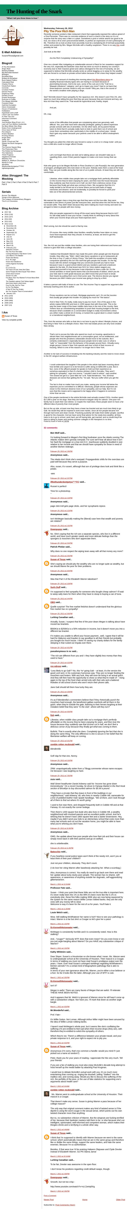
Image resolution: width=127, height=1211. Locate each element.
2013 (7, 221)
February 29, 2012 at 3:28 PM (62, 583)
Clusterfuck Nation (9, 86)
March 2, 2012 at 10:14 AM (60, 1156)
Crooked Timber (8, 90)
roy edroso (56, 666)
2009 (7, 300)
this (117, 45)
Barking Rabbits (8, 71)
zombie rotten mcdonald (63, 744)
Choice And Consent (13, 274)
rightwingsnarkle (8, 168)
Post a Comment (50, 1195)
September (10, 232)
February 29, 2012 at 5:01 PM (62, 741)
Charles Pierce (7, 84)
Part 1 (4, 182)
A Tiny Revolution (8, 67)
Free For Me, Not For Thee (15, 285)
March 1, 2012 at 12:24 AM (60, 884)
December (10, 226)
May (8, 241)
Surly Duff (56, 587)
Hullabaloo (6, 111)
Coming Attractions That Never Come (18, 254)
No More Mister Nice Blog (11, 126)
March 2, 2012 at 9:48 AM (60, 1129)
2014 (7, 219)
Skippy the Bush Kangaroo (12, 143)
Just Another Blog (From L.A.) (13, 122)
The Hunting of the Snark (34, 11)
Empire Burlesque (9, 97)
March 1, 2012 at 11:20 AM (60, 909)
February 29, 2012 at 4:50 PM (62, 711)
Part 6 (31, 182)
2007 (7, 305)
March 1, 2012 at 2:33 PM (60, 948)
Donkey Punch (7, 95)
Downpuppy (56, 529)
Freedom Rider (7, 103)
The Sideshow (7, 153)
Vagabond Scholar (9, 157)
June (8, 239)
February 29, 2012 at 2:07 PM (62, 478)
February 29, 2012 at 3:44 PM (62, 598)
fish (52, 715)
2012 (7, 224)
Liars (7, 265)
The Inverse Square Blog (11, 147)
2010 (7, 298)
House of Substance (9, 109)
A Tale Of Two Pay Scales (14, 289)
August (9, 234)
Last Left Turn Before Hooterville (14, 124)
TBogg (4, 145)
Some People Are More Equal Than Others (20, 272)
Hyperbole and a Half (10, 113)
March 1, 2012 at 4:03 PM (60, 1006)
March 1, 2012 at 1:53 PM (60, 924)
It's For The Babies (12, 287)
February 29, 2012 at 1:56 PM (62, 451)
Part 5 (25, 182)
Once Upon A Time (9, 130)
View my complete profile (12, 320)
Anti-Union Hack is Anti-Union (16, 283)
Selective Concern (12, 249)
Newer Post (49, 1199)
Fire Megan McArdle (9, 101)
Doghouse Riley (8, 93)
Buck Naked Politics (9, 80)
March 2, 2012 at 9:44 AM (60, 1086)
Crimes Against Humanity (14, 264)
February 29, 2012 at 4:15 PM (62, 662)
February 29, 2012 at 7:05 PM (62, 775)
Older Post (120, 1199)
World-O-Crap (7, 162)
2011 (7, 296)
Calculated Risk (8, 82)
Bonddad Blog (7, 76)
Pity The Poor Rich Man (14, 252)
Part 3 (15, 182)
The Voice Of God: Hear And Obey (18, 269)
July (8, 237)
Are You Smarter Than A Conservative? (19, 291)
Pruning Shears (8, 136)
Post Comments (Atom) (65, 1205)
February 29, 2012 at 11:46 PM (62, 848)
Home (84, 1199)
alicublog (5, 164)
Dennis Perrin (7, 92)
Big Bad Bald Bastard (10, 72)
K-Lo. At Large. (11, 259)
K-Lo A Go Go (11, 268)
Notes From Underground (11, 128)
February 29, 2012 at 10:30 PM (62, 828)
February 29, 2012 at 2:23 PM (62, 510)
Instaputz (5, 120)
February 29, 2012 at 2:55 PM (62, 556)
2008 (7, 303)
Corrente (5, 88)
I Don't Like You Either (10, 115)
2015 (7, 217)
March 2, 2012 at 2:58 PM (60, 1174)
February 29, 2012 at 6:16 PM (62, 760)
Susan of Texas (58, 559)
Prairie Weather (8, 134)
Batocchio (56, 851)
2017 (7, 212)
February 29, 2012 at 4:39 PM (62, 692)
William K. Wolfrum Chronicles (13, 160)
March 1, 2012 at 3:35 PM (60, 977)
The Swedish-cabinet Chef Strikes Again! (20, 281)
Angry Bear (6, 69)
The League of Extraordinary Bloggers (16, 199)
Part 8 (4, 184)
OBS (53, 602)
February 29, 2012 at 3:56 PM (62, 613)
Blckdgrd (5, 74)
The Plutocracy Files (9, 149)
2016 (7, 214)
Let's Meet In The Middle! (14, 255)
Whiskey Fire (7, 159)
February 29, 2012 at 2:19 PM (62, 498)
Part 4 (20, 182)
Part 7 (36, 182)
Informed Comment (9, 118)
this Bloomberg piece (101, 79)
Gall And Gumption (9, 105)
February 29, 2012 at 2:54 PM (62, 543)
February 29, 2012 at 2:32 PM (62, 525)
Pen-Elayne (6, 132)
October (9, 230)
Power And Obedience (13, 262)
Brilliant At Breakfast (9, 78)
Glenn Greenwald (8, 107)
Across (9, 195)
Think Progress (7, 155)
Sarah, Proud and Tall (10, 141)
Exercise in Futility (9, 99)
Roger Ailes (6, 137)
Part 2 (9, 182)
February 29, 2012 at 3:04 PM (62, 571)
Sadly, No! (6, 139)
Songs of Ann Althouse (10, 197)
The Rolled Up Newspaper (12, 151)
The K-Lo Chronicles (10, 201)
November (10, 228)
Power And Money (12, 258)
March (8, 245)
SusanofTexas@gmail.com (12, 56)
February (9, 248)
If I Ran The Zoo (8, 116)
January (9, 293)
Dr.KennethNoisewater (62, 927)
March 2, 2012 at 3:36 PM (60, 1191)
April (8, 243)
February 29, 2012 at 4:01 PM (62, 647)
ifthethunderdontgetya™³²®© (65, 482)
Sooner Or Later (11, 275)
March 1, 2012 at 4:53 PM (60, 1043)
